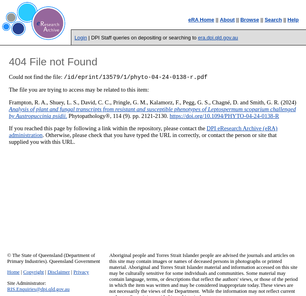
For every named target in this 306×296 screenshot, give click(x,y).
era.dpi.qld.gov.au (218, 38)
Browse (249, 20)
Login (81, 38)
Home (13, 272)
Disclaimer (58, 272)
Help (293, 20)
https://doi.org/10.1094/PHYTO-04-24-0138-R (224, 117)
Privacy (81, 272)
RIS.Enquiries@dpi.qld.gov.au (38, 289)
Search (273, 20)
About (227, 20)
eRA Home (201, 20)
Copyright (33, 272)
